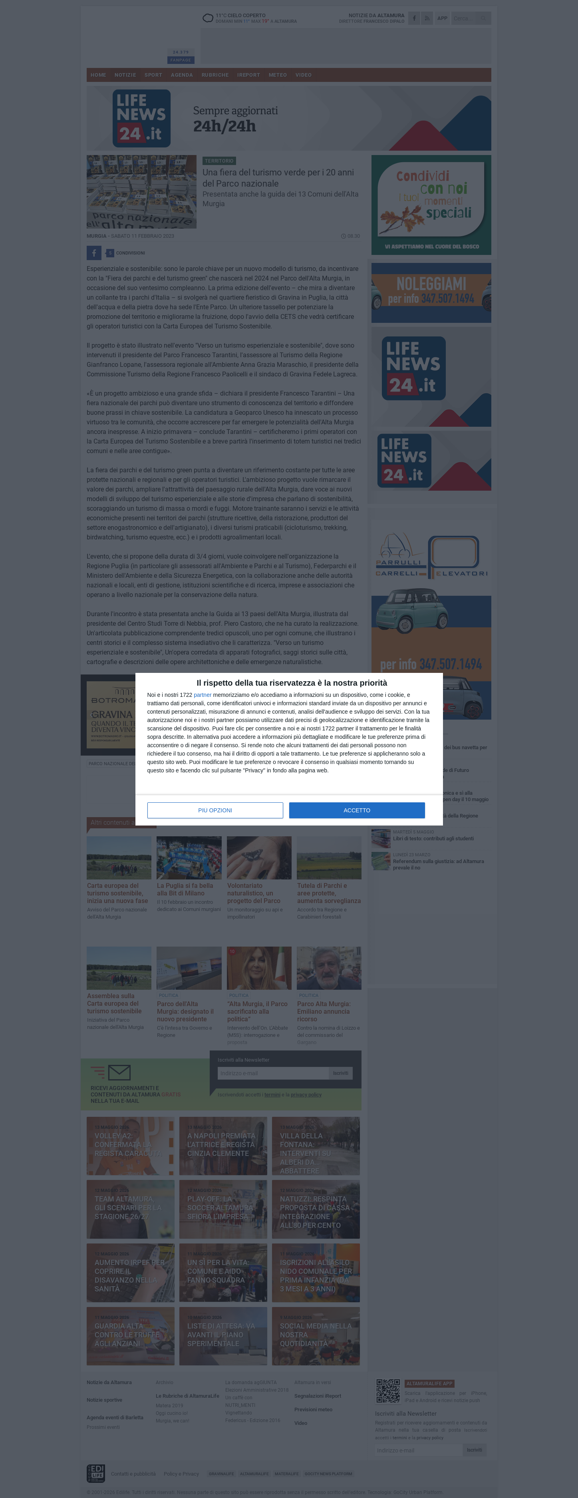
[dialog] (289, 749)
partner (202, 695)
